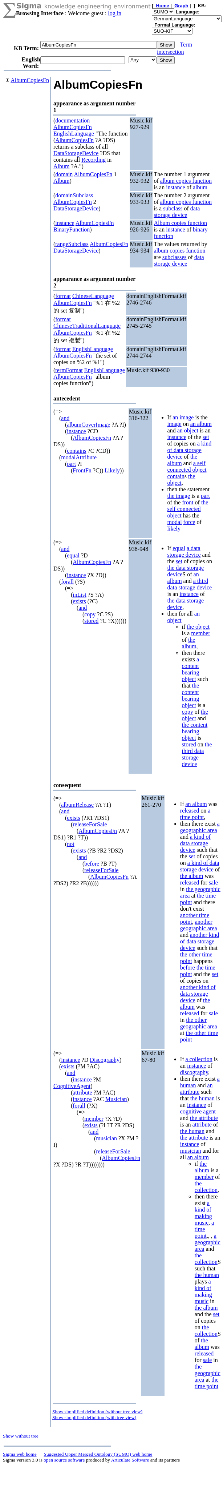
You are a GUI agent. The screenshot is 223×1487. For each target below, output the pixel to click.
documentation (72, 120)
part (71, 464)
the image (178, 496)
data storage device (177, 211)
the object (181, 479)
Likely (112, 470)
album (200, 187)
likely (174, 528)
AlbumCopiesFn (30, 80)
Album (61, 166)
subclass (172, 208)
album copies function (186, 181)
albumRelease (77, 805)
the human (202, 1098)
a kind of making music (203, 1213)
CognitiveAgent (71, 1086)
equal (73, 555)
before (91, 864)
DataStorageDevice (75, 153)
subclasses (174, 257)
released (189, 810)
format (63, 296)
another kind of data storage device (199, 941)
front (187, 502)
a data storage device (184, 551)
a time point (195, 813)
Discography (104, 1060)
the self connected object (187, 509)
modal (174, 522)
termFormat (69, 370)
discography (194, 1072)
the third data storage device (197, 754)
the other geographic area (198, 1023)
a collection (198, 1059)
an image (183, 417)
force (189, 522)
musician (106, 1138)
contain (176, 476)
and (65, 418)
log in (114, 13)
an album (201, 424)
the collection (206, 1186)
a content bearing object (190, 669)
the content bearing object (190, 695)
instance (175, 187)
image (174, 424)
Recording (93, 160)
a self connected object (187, 466)
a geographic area (200, 827)
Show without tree (20, 1436)
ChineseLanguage (93, 296)
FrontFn (82, 470)
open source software (64, 1460)
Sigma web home (20, 1454)
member (200, 633)
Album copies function (180, 223)
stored (91, 621)
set (206, 437)
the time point (207, 1383)
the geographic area (207, 1373)
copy (90, 614)
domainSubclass (74, 195)
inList (79, 595)
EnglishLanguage (73, 133)
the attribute (204, 1118)
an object (187, 430)
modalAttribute (79, 457)
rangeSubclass (72, 244)
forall (67, 582)
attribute (82, 1092)
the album (189, 643)
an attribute (196, 1088)
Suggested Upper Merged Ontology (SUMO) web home (98, 1454)
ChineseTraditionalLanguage (87, 326)
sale (213, 882)
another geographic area (198, 925)
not (70, 844)
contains (76, 451)
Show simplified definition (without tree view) (97, 1411)
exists (79, 601)
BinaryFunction (71, 229)
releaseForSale (90, 824)
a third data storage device (189, 584)
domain (64, 174)
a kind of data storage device (189, 450)
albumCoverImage (88, 425)
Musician (116, 1099)
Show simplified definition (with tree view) (94, 1417)
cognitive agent (198, 1111)
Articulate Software (130, 1460)
